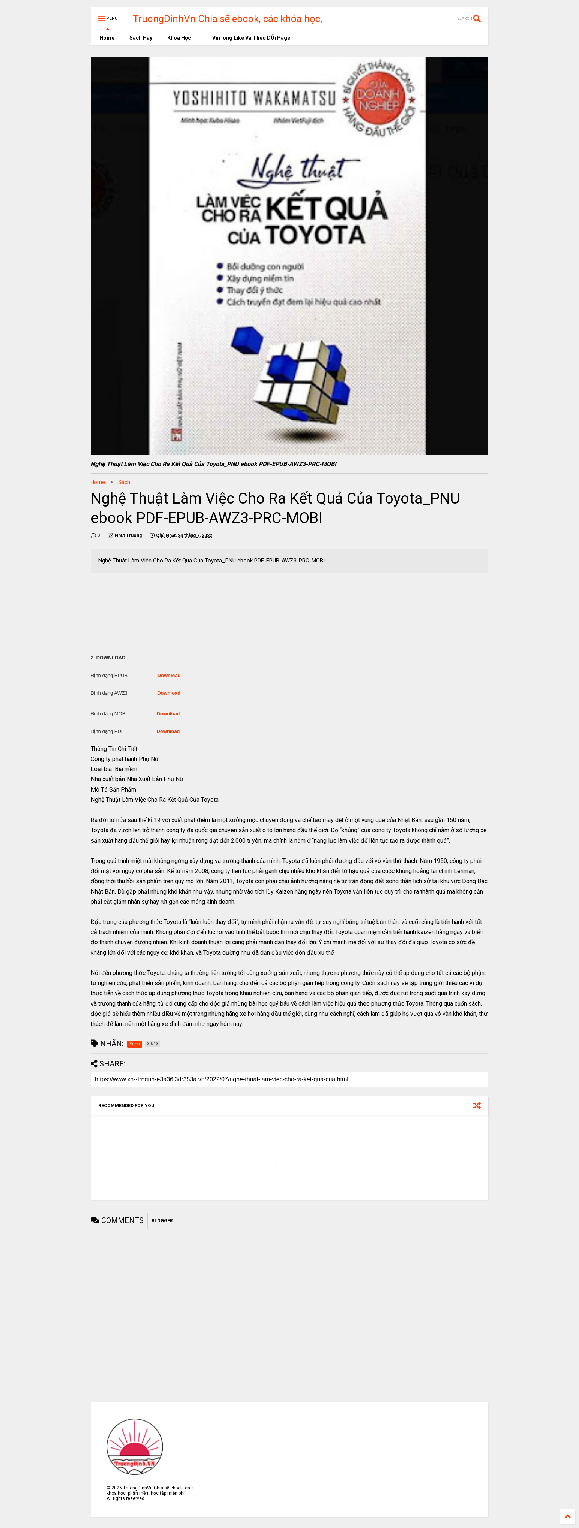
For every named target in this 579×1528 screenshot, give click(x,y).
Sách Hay (140, 38)
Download (169, 675)
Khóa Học (179, 38)
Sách (124, 482)
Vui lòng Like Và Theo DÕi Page (248, 38)
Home (106, 38)
